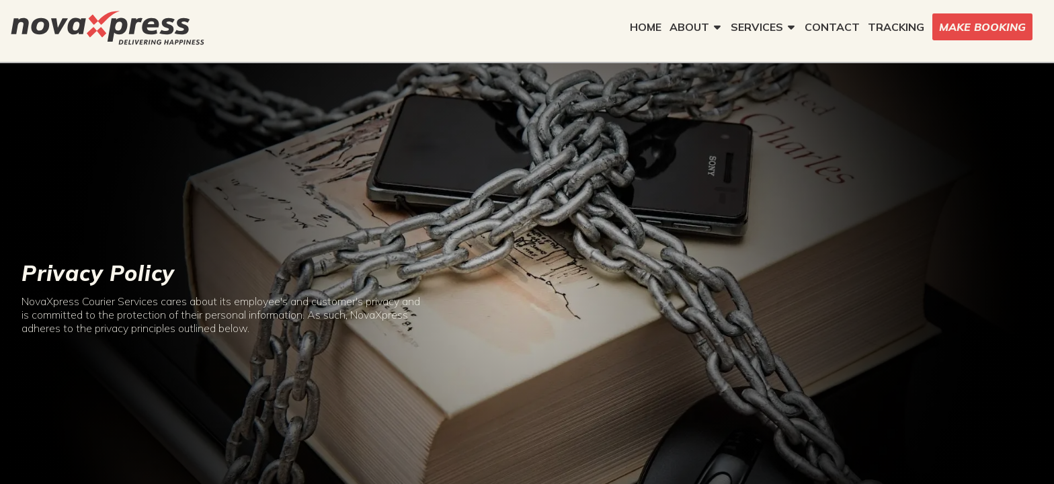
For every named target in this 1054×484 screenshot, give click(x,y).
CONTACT (832, 27)
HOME (645, 27)
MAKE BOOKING (982, 27)
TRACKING (896, 27)
